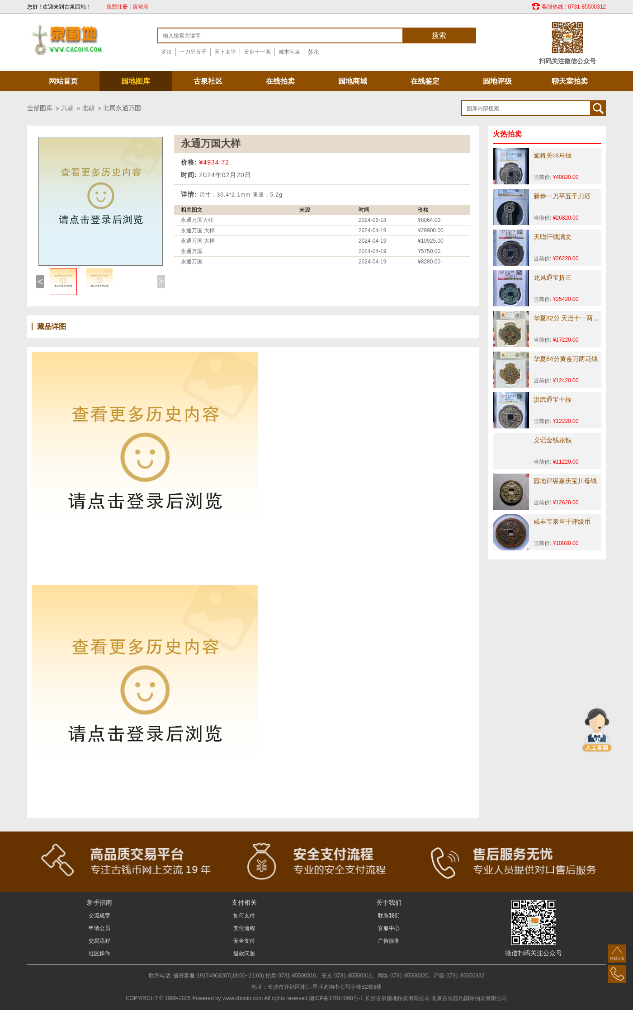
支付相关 (244, 902)
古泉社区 (208, 81)
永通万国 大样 (198, 230)
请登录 (140, 7)
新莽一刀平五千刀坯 (562, 196)
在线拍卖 (280, 81)
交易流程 (99, 941)
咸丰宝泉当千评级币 (562, 521)
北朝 (88, 108)
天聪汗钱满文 (553, 236)
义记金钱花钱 (553, 440)
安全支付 (244, 941)
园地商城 (352, 81)
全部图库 (39, 108)
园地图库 (135, 81)
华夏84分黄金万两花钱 (566, 358)
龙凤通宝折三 (553, 277)
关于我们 (389, 902)
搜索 (439, 35)
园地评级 (497, 81)
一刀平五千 (193, 52)
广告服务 (389, 941)
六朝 (67, 108)
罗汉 (166, 52)
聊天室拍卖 (570, 81)
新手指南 (99, 902)
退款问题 (244, 953)
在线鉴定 (425, 81)
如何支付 (244, 915)
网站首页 (63, 81)
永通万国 (192, 251)
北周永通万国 (122, 108)
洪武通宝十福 (553, 399)
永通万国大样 (197, 220)
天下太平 (225, 52)
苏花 (313, 52)
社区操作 (99, 953)
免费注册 (117, 7)
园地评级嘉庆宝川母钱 (565, 480)
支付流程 (244, 928)
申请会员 (99, 928)
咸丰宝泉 (289, 52)
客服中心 (389, 928)
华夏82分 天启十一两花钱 (569, 318)
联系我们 (389, 915)
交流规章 (99, 915)
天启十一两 (257, 52)
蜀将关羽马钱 (553, 155)
